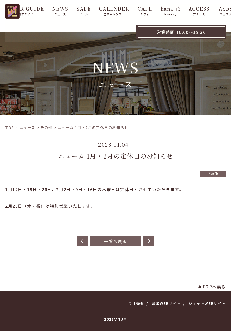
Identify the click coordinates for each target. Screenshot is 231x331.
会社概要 (136, 303)
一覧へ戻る (115, 241)
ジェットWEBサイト (207, 303)
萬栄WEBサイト (166, 303)
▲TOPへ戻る (212, 286)
